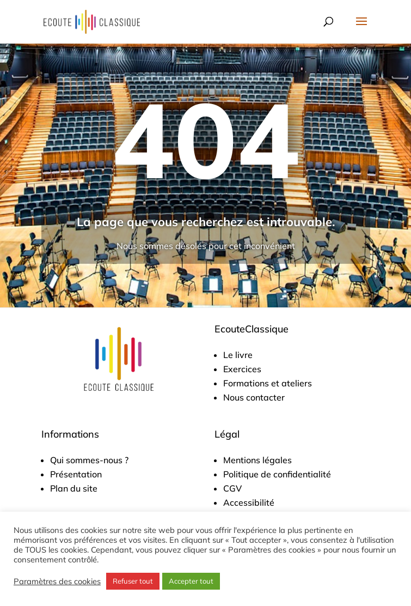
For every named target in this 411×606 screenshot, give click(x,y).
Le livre (238, 354)
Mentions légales (257, 460)
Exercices (242, 368)
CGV (232, 488)
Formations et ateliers (267, 383)
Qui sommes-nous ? (89, 460)
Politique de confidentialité (277, 474)
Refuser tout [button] (133, 581)
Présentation (76, 474)
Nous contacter (254, 397)
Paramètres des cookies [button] (57, 581)
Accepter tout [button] (191, 581)
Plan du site (73, 488)
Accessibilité (248, 502)
